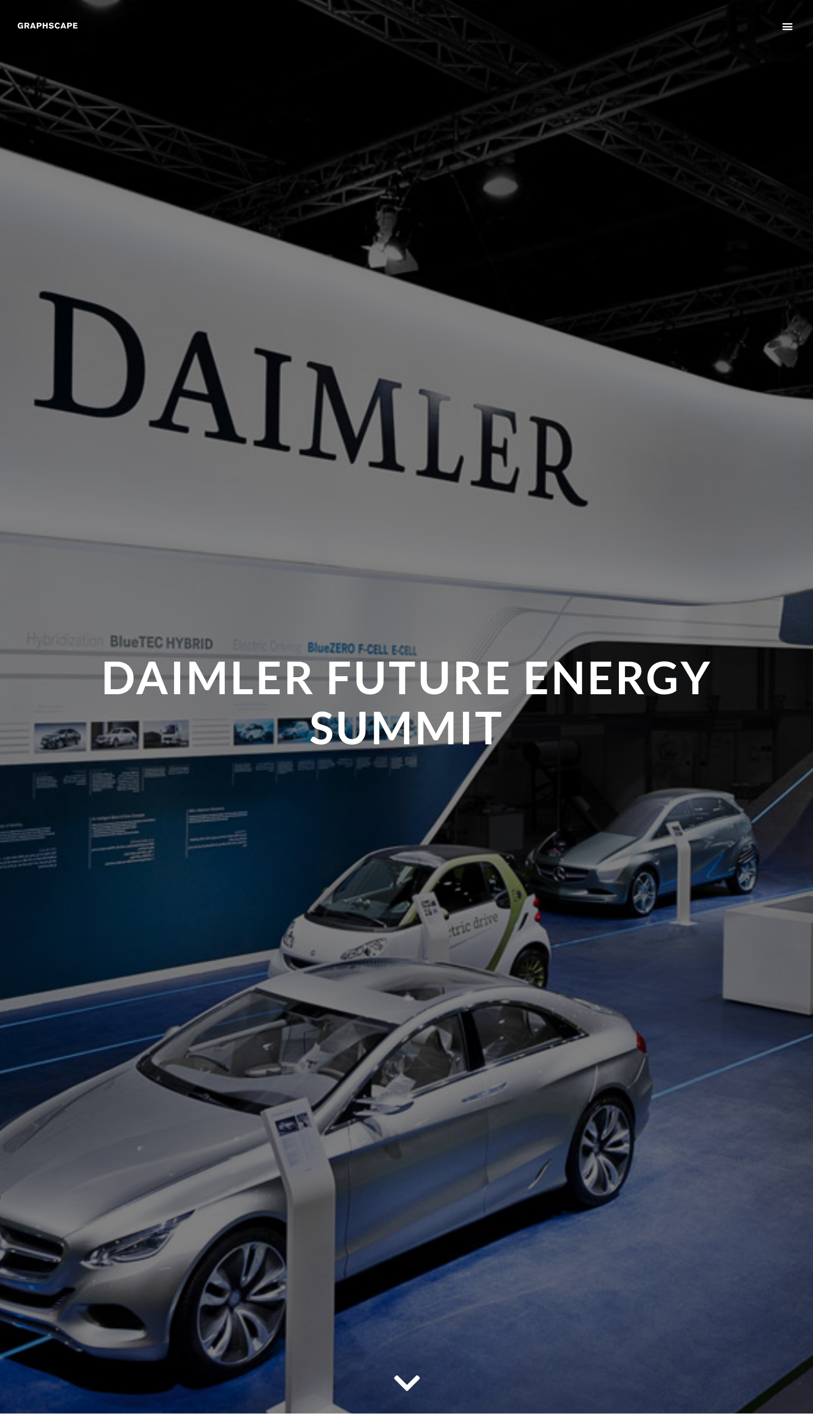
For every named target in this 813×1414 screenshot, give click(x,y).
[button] (787, 26)
